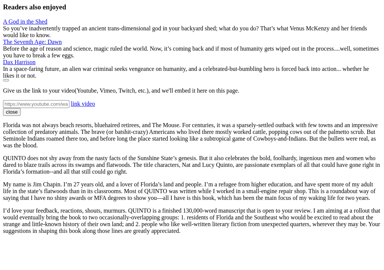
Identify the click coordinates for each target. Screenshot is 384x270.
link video (83, 103)
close (12, 112)
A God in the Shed (25, 21)
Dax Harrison (19, 62)
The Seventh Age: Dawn (32, 42)
